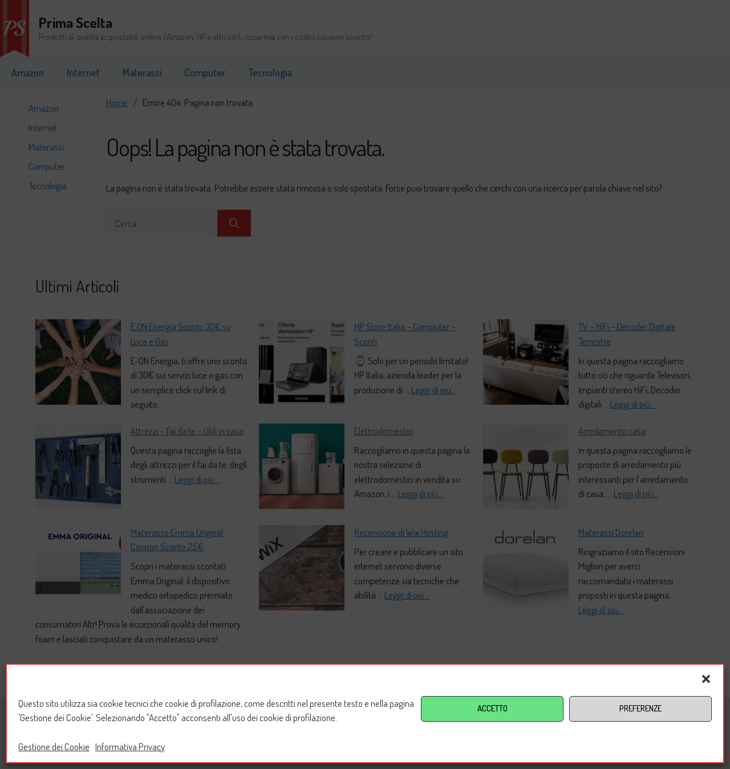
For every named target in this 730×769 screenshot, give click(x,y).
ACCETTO (492, 708)
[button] (706, 679)
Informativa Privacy (130, 746)
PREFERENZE (640, 708)
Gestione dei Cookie (54, 746)
